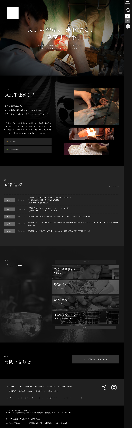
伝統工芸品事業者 (26, 386)
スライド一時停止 (120, 73)
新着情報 (22, 391)
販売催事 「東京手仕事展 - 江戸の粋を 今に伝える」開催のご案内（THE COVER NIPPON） (59, 231)
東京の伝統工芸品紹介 (65, 386)
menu (127, 3)
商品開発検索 (14, 149)
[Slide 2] (60, 73)
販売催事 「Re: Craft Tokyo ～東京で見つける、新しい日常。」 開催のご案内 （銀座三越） (59, 216)
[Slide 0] (54, 73)
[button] (85, 327)
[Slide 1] (57, 73)
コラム (29, 391)
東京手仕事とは (12, 386)
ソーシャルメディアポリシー (50, 398)
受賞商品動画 (11, 391)
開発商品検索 (39, 386)
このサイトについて (13, 398)
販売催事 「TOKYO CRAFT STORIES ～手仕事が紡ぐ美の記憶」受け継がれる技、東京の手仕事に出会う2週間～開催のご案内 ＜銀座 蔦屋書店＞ (50, 200)
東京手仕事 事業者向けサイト (15, 423)
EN (128, 20)
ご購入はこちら (52, 391)
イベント (10, 200)
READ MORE (115, 187)
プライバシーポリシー (30, 398)
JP (128, 16)
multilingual (127, 26)
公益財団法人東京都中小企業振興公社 (40, 423)
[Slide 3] (63, 73)
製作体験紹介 (51, 386)
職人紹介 (13, 141)
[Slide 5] (69, 73)
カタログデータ (39, 391)
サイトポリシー (68, 398)
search (127, 10)
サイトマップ (82, 398)
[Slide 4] (66, 73)
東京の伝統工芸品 (61, 423)
